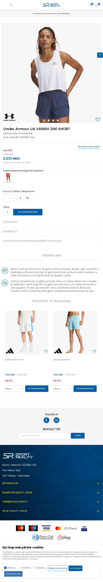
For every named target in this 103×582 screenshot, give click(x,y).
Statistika (25, 567)
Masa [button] (17, 191)
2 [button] (49, 121)
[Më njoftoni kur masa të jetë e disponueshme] (6, 198)
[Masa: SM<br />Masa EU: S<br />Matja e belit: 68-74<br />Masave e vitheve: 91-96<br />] (20, 198)
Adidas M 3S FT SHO (14, 359)
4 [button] (58, 121)
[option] (51, 73)
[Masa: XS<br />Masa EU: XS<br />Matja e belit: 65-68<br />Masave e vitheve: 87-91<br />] (27, 198)
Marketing (41, 567)
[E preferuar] (90, 4)
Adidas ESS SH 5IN (61, 359)
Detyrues (11, 567)
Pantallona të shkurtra (17, 133)
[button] (98, 120)
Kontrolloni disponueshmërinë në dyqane (51, 241)
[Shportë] (96, 5)
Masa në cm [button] (28, 191)
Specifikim (51, 222)
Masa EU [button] (7, 191)
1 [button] (44, 121)
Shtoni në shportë (27, 212)
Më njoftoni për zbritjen (89, 146)
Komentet (51, 231)
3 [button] (54, 121)
